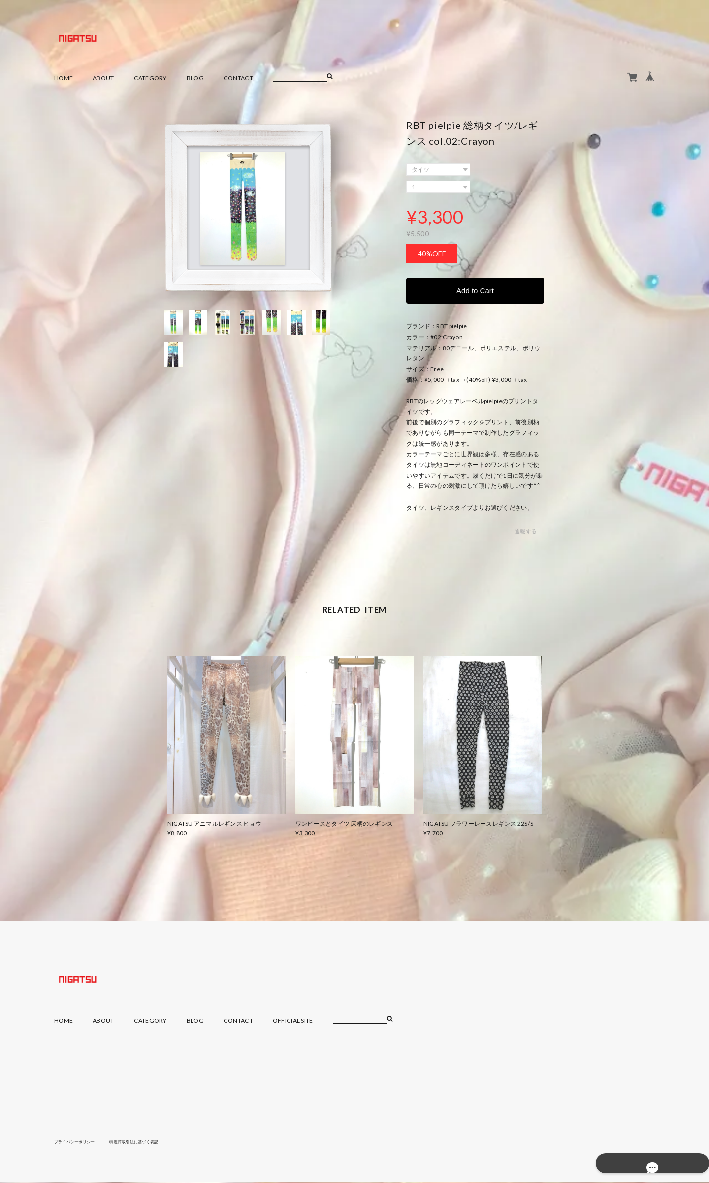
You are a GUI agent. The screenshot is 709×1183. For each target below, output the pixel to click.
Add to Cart (475, 291)
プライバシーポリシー (79, 1143)
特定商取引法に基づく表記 (150, 1143)
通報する (526, 533)
